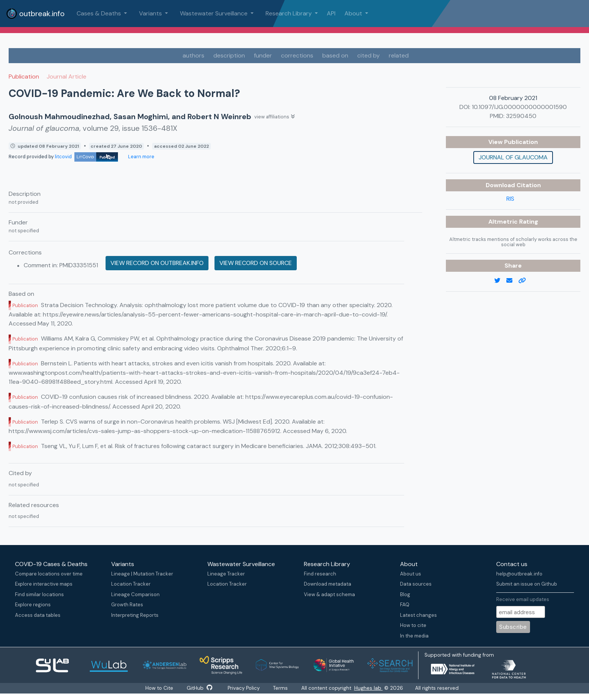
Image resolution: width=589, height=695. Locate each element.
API (331, 13)
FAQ (404, 604)
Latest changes (418, 615)
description (229, 55)
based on (335, 55)
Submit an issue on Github (526, 584)
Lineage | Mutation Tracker (142, 574)
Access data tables (37, 615)
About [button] (354, 13)
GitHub (199, 688)
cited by (368, 55)
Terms (283, 688)
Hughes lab (372, 688)
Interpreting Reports (135, 615)
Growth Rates (127, 604)
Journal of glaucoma (513, 157)
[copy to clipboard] (525, 280)
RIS (510, 199)
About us (410, 574)
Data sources (416, 584)
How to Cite (157, 688)
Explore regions (33, 604)
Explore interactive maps (43, 584)
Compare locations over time (49, 574)
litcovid (86, 156)
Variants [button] (151, 13)
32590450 (521, 116)
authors (193, 55)
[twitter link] (500, 280)
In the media (414, 636)
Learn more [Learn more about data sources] (140, 156)
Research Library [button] (289, 13)
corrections (297, 55)
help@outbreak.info (519, 574)
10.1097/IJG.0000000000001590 (519, 107)
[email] (512, 280)
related (399, 55)
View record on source (255, 263)
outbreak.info (35, 13)
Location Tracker (131, 584)
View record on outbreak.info (157, 263)
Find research (320, 574)
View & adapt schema (329, 594)
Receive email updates (522, 599)
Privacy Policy (245, 688)
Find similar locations (39, 594)
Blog (405, 594)
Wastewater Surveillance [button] (214, 13)
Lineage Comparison (135, 594)
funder (263, 55)
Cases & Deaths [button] (99, 13)
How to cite (413, 625)
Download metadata (327, 584)
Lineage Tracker (226, 574)
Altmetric (503, 222)
